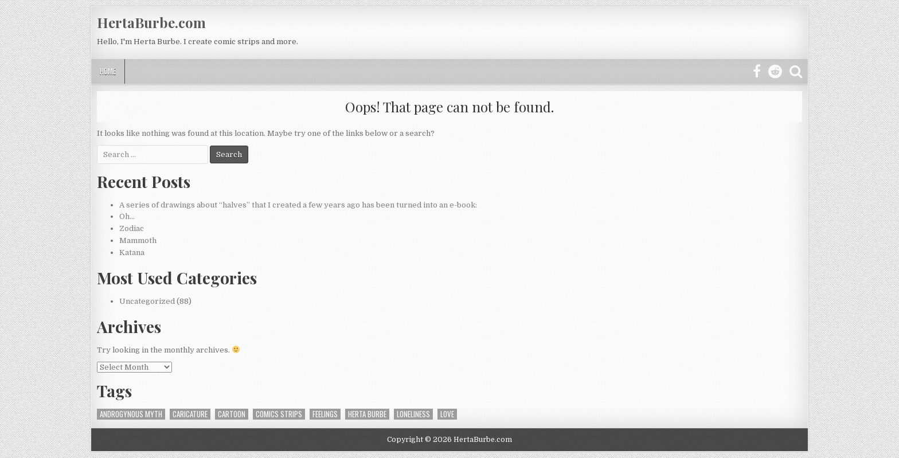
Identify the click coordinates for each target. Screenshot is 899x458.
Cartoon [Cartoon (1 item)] (231, 414)
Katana (131, 252)
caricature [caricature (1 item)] (190, 414)
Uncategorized (147, 301)
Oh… (127, 216)
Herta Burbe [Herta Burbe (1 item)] (367, 414)
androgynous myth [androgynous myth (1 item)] (131, 414)
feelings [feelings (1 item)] (325, 414)
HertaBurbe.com (151, 22)
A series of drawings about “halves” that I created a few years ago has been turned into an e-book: (298, 205)
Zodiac (131, 228)
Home (108, 71)
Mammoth (138, 240)
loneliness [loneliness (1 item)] (413, 414)
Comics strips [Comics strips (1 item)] (279, 414)
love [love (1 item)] (447, 414)
